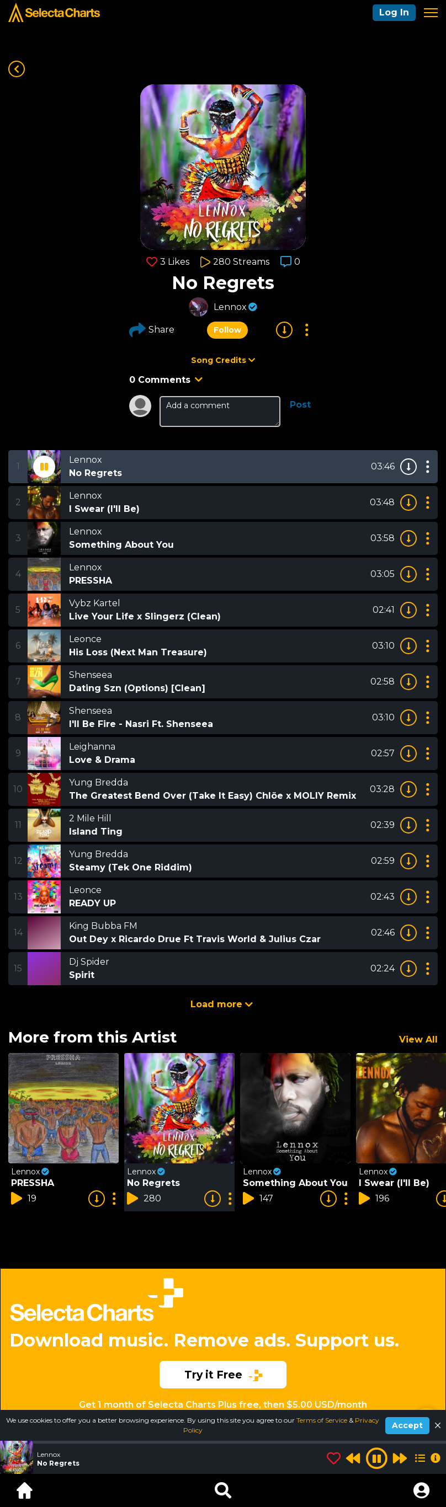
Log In (394, 12)
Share (151, 330)
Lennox (230, 307)
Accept (407, 1425)
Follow (227, 330)
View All (418, 1039)
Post (300, 404)
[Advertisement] (223, 1326)
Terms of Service (322, 1420)
